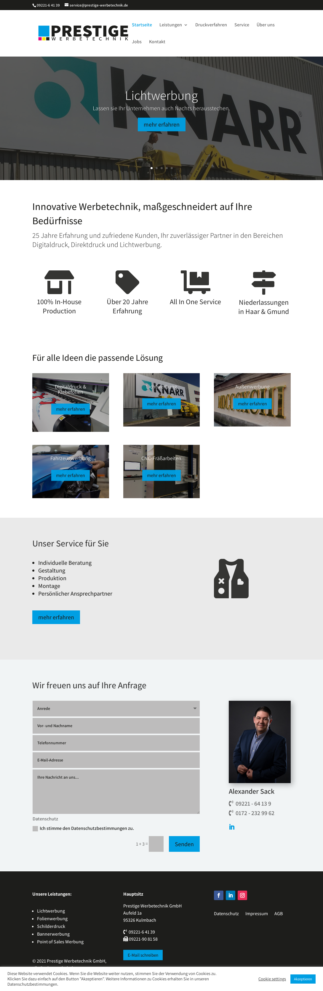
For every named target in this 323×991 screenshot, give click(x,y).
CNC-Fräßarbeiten (161, 461)
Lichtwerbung (161, 102)
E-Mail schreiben (143, 955)
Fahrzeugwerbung (70, 461)
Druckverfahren (211, 25)
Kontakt (157, 42)
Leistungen (170, 25)
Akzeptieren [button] (303, 979)
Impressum (256, 913)
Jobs (137, 42)
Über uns (266, 25)
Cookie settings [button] (272, 979)
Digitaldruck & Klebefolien (70, 393)
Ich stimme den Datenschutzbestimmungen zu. (83, 828)
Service (241, 25)
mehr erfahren (162, 132)
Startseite (142, 25)
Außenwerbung (252, 389)
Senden (184, 844)
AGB (278, 913)
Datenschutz (226, 913)
